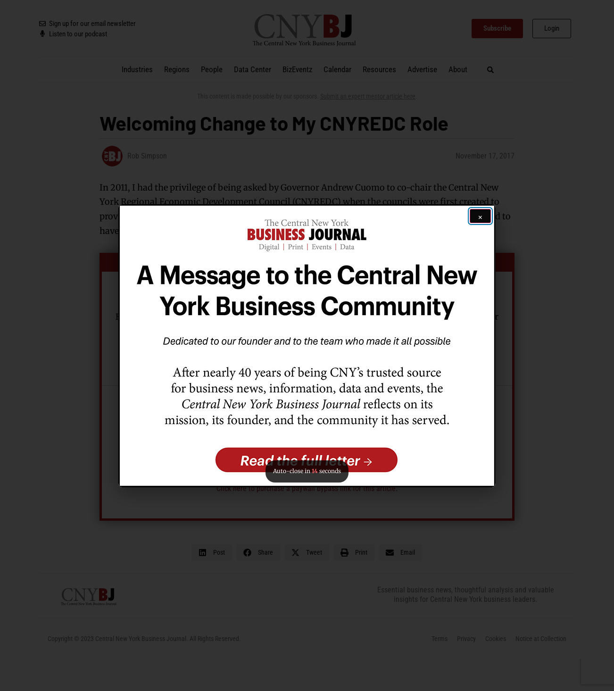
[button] (307, 345)
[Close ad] (480, 216)
